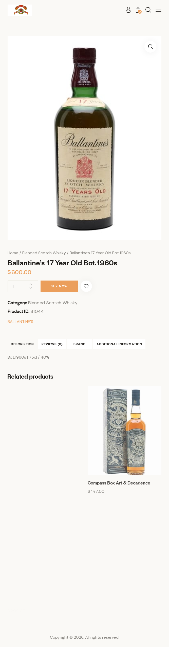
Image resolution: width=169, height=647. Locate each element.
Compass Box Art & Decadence (119, 483)
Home (13, 253)
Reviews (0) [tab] (52, 344)
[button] (158, 10)
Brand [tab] (79, 344)
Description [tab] (22, 344)
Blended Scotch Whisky (44, 253)
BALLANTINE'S (20, 321)
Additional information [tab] (119, 344)
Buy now (59, 286)
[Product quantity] (23, 286)
